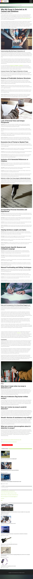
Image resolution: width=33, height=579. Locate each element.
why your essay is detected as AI (7, 445)
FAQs (1, 500)
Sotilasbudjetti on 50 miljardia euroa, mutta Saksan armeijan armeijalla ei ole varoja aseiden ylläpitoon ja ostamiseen (15, 512)
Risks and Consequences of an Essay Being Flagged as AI (9, 496)
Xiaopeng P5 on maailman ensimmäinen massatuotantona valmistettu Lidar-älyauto (14, 533)
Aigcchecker (19, 332)
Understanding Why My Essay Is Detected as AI (8, 491)
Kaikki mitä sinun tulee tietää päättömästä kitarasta (9, 544)
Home (2, 5)
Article (4, 5)
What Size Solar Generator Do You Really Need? (10, 441)
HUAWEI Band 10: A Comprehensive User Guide (8, 566)
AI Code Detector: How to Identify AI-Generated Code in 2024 (12, 439)
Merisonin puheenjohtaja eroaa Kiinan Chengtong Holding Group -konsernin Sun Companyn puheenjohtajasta (15, 555)
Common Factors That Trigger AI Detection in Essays (8, 493)
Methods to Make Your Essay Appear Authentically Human (9, 494)
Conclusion (2, 498)
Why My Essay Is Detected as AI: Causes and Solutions (10, 470)
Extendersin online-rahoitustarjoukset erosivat (8, 523)
